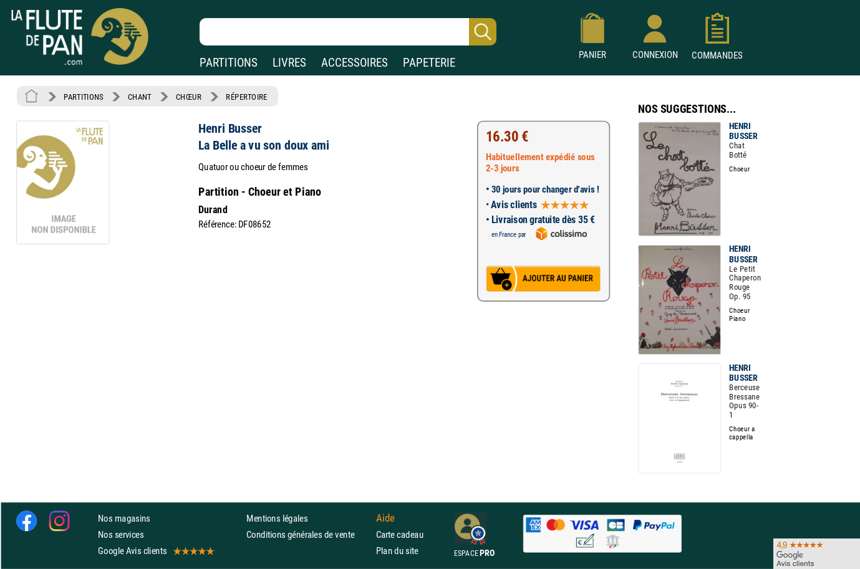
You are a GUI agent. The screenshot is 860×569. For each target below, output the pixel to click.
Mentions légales (276, 518)
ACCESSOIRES (354, 62)
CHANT (140, 97)
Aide (385, 518)
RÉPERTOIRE (246, 97)
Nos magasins (124, 518)
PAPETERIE (429, 62)
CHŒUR (188, 97)
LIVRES (289, 62)
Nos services (120, 534)
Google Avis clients (155, 550)
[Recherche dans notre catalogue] (348, 31)
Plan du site (397, 550)
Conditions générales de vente (308, 534)
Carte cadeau (399, 534)
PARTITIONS (229, 62)
